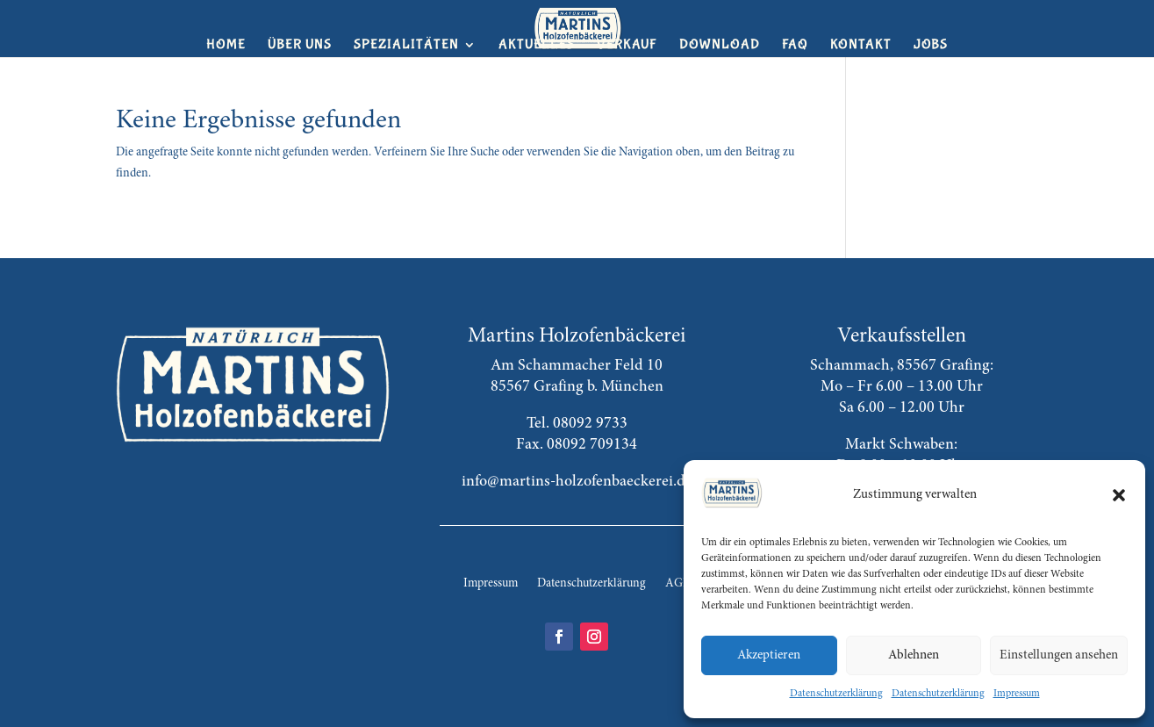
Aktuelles (536, 46)
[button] (1119, 495)
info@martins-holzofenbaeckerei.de (577, 482)
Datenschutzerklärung (836, 693)
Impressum (1016, 693)
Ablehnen (913, 655)
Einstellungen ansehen (1059, 655)
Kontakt (861, 46)
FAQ (795, 46)
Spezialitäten (406, 46)
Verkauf (627, 46)
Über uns (300, 46)
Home (226, 46)
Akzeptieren (768, 655)
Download (719, 46)
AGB (677, 584)
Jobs (931, 46)
